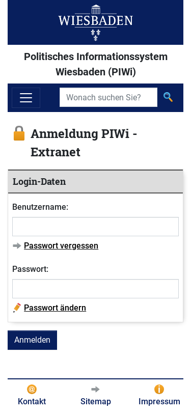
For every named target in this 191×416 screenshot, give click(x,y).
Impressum (159, 401)
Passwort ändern (55, 308)
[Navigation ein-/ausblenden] (26, 98)
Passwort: (30, 269)
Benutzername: (40, 207)
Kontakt (32, 401)
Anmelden (32, 340)
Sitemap (95, 401)
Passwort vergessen (61, 246)
